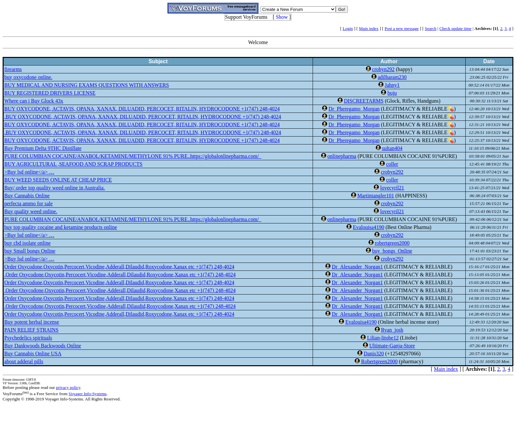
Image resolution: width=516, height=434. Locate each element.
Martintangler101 (375, 195)
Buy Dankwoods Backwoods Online (42, 345)
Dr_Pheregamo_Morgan (353, 109)
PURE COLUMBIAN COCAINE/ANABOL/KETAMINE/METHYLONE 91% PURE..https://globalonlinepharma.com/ (132, 156)
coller (392, 164)
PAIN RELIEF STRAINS (31, 330)
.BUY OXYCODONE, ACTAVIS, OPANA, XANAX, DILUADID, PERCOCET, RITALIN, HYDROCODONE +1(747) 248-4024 (142, 116)
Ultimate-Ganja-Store (392, 345)
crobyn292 (383, 69)
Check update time (455, 28)
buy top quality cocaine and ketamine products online (60, 227)
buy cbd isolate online (27, 243)
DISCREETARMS (364, 101)
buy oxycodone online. (28, 77)
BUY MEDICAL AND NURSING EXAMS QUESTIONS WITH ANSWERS (86, 85)
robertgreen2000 (392, 243)
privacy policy (68, 387)
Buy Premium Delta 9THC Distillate (43, 148)
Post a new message (402, 28)
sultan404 (392, 148)
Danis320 (374, 353)
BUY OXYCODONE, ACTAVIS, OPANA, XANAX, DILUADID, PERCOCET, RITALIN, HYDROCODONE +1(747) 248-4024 (142, 109)
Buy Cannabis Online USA (33, 353)
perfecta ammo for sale (28, 203)
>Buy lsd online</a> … (29, 172)
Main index (369, 28)
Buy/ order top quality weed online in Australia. (54, 188)
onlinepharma (341, 156)
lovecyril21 (392, 188)
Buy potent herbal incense (31, 322)
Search (430, 28)
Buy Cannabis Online (27, 195)
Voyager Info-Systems (87, 393)
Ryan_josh (392, 330)
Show (282, 17)
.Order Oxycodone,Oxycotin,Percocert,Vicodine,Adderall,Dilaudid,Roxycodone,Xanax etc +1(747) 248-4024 (120, 274)
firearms (13, 69)
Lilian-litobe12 (383, 338)
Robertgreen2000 (379, 361)
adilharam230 (392, 77)
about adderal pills (23, 361)
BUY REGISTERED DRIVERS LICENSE (49, 93)
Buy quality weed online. (30, 211)
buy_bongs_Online (392, 251)
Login (348, 28)
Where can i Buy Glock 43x (33, 101)
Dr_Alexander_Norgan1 (357, 266)
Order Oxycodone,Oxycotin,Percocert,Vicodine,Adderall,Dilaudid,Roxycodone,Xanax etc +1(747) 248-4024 (119, 266)
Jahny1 (392, 85)
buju (392, 93)
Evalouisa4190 (368, 227)
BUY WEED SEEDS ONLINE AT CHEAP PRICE (58, 180)
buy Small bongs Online (29, 251)
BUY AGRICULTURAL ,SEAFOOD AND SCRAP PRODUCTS (73, 164)
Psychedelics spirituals (28, 338)
